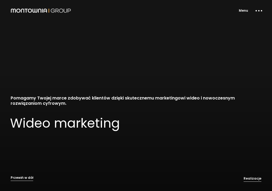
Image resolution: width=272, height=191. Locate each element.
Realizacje (252, 181)
